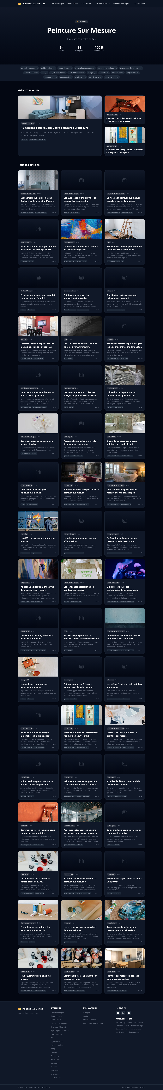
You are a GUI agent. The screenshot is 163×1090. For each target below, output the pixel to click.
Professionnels (31, 73)
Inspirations (133, 73)
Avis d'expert (95, 77)
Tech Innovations (76, 73)
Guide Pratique (72, 3)
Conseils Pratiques (58, 3)
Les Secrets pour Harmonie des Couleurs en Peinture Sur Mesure (128, 1032)
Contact (86, 1016)
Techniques (117, 73)
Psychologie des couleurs (131, 68)
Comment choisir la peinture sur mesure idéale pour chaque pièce (128, 1029)
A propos (86, 1012)
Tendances (80, 77)
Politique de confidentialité (93, 1023)
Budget (92, 73)
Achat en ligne (111, 77)
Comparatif (65, 77)
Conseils (104, 73)
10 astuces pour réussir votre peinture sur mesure (130, 1022)
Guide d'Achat (86, 3)
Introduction (51, 77)
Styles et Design (58, 73)
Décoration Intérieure (102, 3)
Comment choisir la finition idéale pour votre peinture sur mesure (130, 1026)
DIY (44, 73)
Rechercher (139, 3)
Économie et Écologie (121, 3)
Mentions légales (89, 1020)
